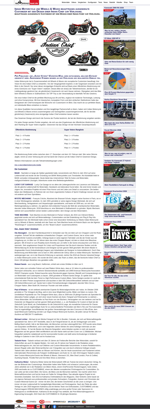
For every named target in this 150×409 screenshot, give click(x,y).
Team (131, 2)
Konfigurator (92, 2)
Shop (126, 2)
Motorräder (66, 2)
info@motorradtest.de (66, 406)
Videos (73, 2)
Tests (100, 2)
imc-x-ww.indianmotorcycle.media (28, 165)
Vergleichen (82, 2)
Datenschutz (90, 406)
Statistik (112, 2)
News (106, 2)
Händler (119, 2)
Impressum (80, 406)
